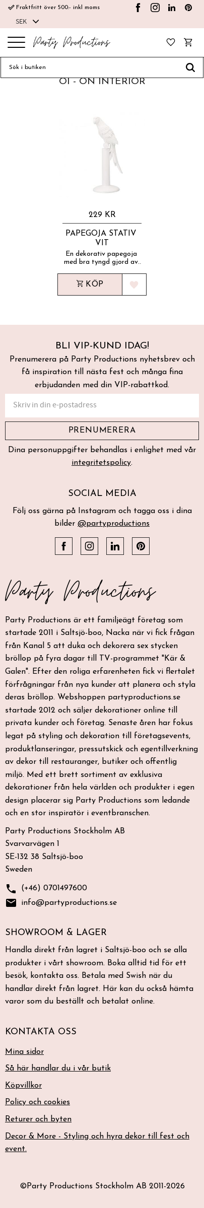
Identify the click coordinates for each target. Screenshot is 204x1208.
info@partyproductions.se (61, 903)
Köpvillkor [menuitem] (23, 1086)
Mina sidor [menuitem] (24, 1052)
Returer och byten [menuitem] (38, 1119)
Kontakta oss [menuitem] (41, 1032)
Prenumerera (102, 431)
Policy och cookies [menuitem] (37, 1102)
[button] (16, 43)
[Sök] (190, 67)
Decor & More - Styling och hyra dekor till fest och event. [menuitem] (97, 1143)
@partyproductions (114, 524)
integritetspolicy (101, 463)
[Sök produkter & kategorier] (89, 67)
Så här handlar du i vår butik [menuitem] (58, 1068)
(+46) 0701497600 (46, 889)
